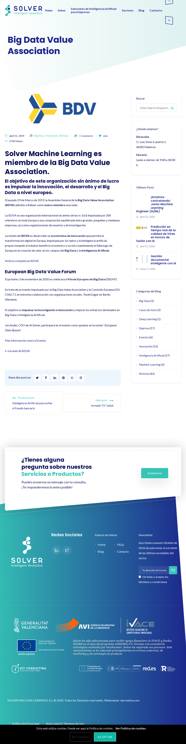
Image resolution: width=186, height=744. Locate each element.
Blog (101, 551)
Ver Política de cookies (130, 728)
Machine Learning (150, 364)
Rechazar (80, 737)
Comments (86, 135)
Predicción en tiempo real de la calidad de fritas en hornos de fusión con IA (156, 234)
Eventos (144, 337)
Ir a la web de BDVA (17, 351)
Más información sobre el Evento (25, 340)
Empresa (144, 328)
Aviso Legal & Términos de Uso (65, 723)
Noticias (64, 135)
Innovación (51, 135)
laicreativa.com (130, 700)
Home (102, 544)
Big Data (39, 135)
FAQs (120, 544)
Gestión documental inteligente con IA (163, 259)
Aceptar (105, 737)
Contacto (123, 551)
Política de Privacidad (25, 723)
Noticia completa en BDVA (22, 260)
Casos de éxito (148, 310)
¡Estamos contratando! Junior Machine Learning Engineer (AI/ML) (154, 204)
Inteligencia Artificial (151, 355)
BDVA (12, 215)
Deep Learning (148, 319)
